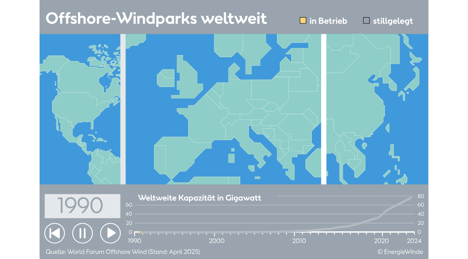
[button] (54, 233)
